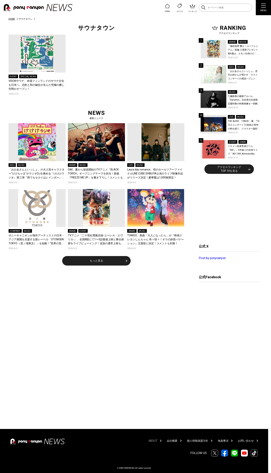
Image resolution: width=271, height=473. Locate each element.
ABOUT (153, 440)
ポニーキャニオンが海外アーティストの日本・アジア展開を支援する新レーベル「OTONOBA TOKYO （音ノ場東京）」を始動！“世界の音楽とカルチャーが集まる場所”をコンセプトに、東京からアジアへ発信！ (37, 239)
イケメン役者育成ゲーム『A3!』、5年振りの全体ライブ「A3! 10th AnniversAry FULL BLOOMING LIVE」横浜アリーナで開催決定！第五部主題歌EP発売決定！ (243, 150)
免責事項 (223, 440)
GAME (243, 142)
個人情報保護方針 (197, 440)
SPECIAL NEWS (28, 76)
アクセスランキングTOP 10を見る (229, 169)
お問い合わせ (246, 440)
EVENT (13, 76)
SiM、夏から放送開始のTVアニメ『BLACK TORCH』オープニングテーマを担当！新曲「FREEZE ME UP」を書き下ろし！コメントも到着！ (95, 174)
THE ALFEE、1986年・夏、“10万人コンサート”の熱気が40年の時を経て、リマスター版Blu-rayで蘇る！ (243, 125)
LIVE (130, 165)
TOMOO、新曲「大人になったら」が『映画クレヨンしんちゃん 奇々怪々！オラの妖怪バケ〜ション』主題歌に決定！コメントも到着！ (155, 239)
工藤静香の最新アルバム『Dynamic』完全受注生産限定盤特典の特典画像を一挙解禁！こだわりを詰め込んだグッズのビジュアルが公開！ (243, 100)
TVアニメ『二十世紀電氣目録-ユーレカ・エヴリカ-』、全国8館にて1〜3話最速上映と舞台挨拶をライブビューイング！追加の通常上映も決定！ (96, 239)
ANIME (72, 165)
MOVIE (242, 42)
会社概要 (172, 440)
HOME (12, 19)
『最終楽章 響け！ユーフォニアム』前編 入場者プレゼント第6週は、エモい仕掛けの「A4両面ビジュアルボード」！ (243, 50)
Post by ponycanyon (212, 258)
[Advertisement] (227, 208)
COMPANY (15, 231)
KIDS (12, 165)
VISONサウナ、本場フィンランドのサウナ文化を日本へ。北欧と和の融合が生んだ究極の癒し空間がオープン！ (36, 84)
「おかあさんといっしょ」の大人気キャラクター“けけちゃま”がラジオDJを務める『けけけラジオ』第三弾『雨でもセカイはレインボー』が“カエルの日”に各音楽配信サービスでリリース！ (36, 174)
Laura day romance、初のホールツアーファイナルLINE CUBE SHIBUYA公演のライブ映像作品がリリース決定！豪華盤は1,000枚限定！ (155, 173)
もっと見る (96, 260)
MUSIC (21, 165)
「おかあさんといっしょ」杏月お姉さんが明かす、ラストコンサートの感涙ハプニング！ (242, 75)
